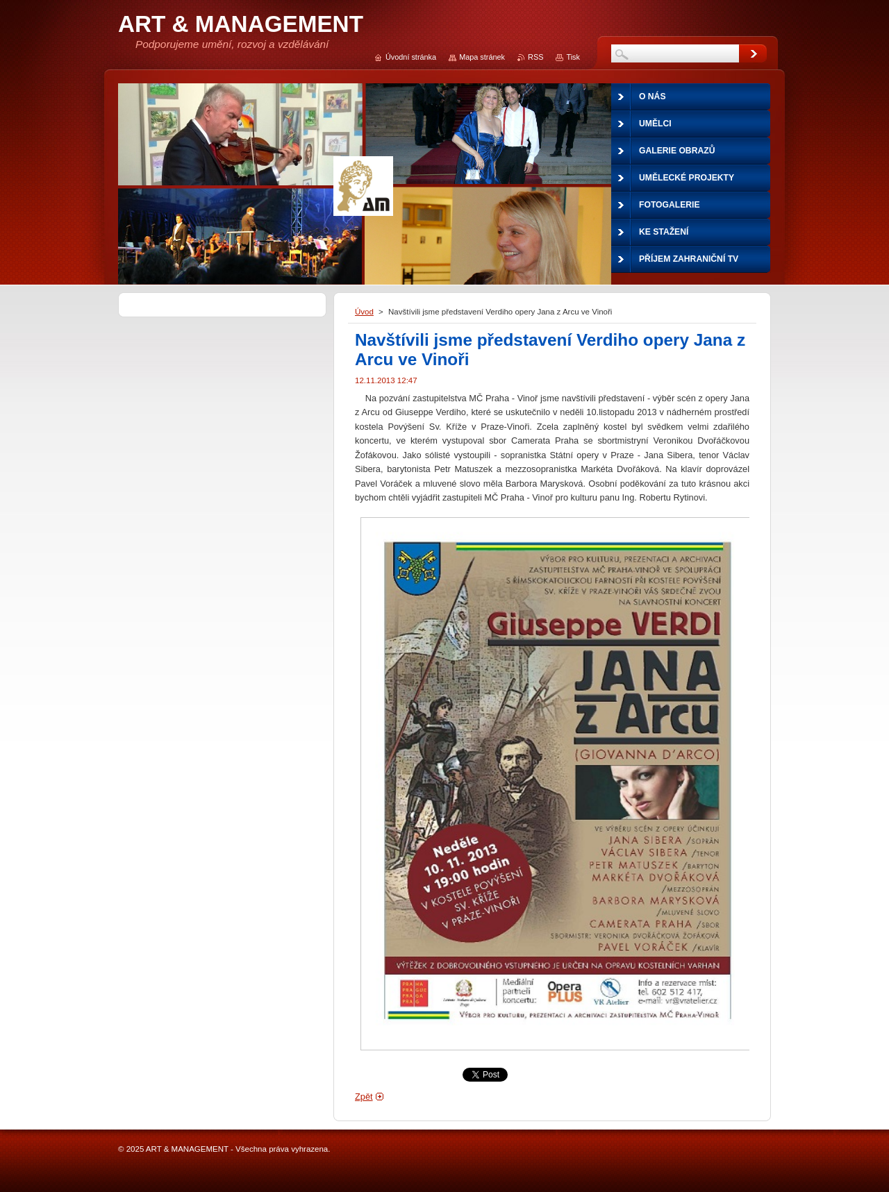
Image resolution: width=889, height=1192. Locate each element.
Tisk (573, 57)
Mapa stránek (482, 57)
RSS (535, 57)
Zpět (364, 1096)
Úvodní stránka (410, 57)
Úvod (364, 312)
